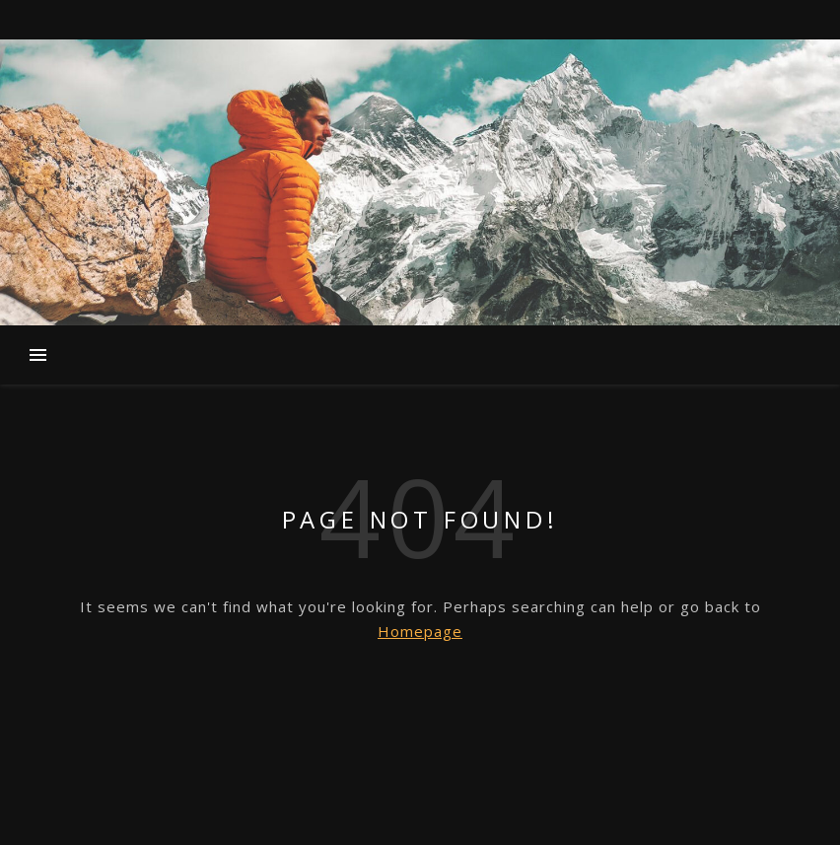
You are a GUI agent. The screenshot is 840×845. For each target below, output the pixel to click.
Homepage (420, 631)
